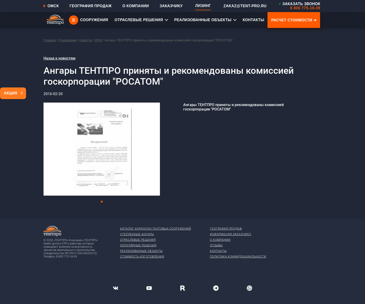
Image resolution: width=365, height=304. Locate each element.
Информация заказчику (230, 234)
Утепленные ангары (137, 234)
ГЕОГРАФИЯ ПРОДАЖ (91, 6)
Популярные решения (138, 245)
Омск (51, 6)
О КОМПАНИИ (135, 6)
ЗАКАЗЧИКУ (171, 6)
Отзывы (216, 245)
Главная (50, 40)
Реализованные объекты (141, 251)
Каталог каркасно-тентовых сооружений (155, 228)
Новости (85, 40)
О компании (67, 40)
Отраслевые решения (138, 239)
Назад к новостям (59, 58)
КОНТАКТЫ (253, 20)
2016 (98, 40)
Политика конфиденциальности (238, 256)
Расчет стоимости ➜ (293, 20)
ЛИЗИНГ (203, 6)
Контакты (218, 251)
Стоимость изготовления (142, 256)
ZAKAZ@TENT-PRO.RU (245, 6)
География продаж (226, 228)
